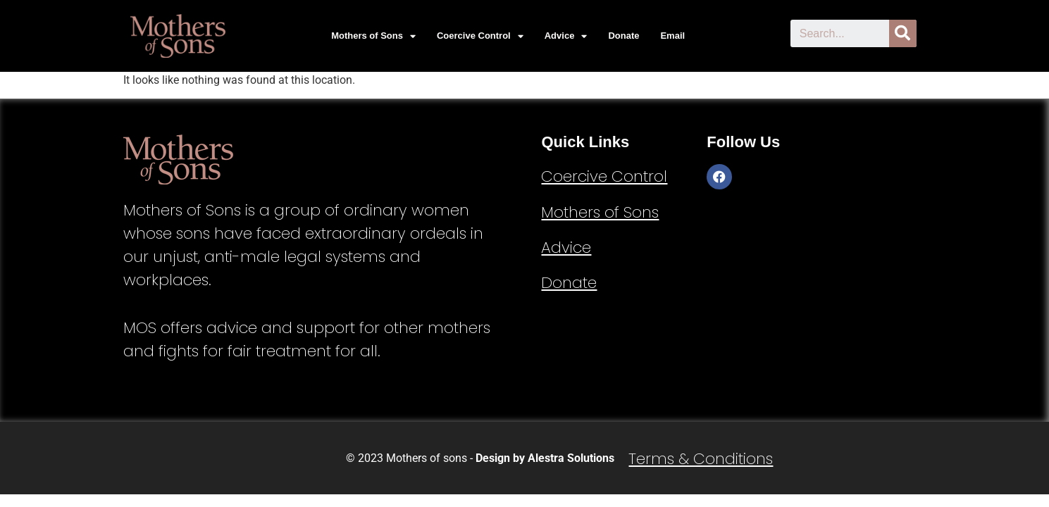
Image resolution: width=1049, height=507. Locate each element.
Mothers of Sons (373, 36)
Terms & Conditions (700, 459)
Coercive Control (480, 36)
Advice (566, 36)
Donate (623, 35)
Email (672, 35)
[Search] (903, 33)
